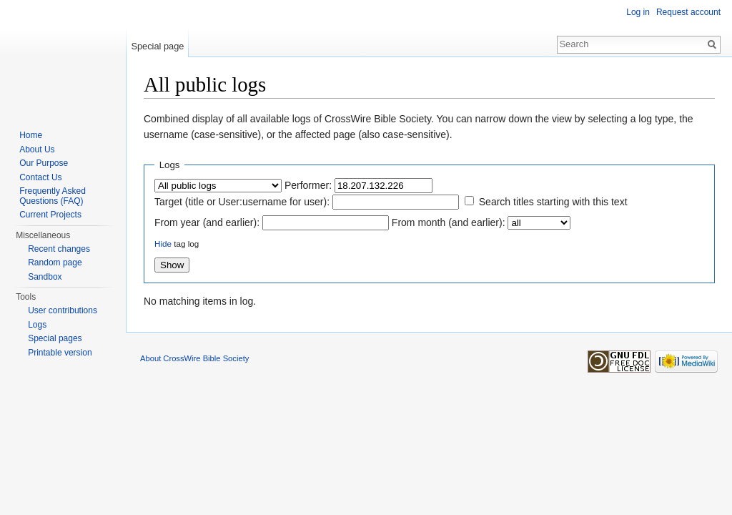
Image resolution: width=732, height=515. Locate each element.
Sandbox (44, 277)
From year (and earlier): (206, 222)
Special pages (54, 338)
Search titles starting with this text (553, 201)
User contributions (62, 310)
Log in (638, 12)
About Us (36, 149)
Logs (37, 325)
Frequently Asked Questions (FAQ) (52, 196)
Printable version (60, 353)
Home (30, 135)
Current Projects (50, 215)
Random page (54, 263)
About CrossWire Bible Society (194, 358)
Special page (157, 46)
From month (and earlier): (448, 222)
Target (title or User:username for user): (242, 201)
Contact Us (40, 177)
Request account (688, 12)
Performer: (308, 185)
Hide (163, 243)
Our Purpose (43, 163)
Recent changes (59, 249)
